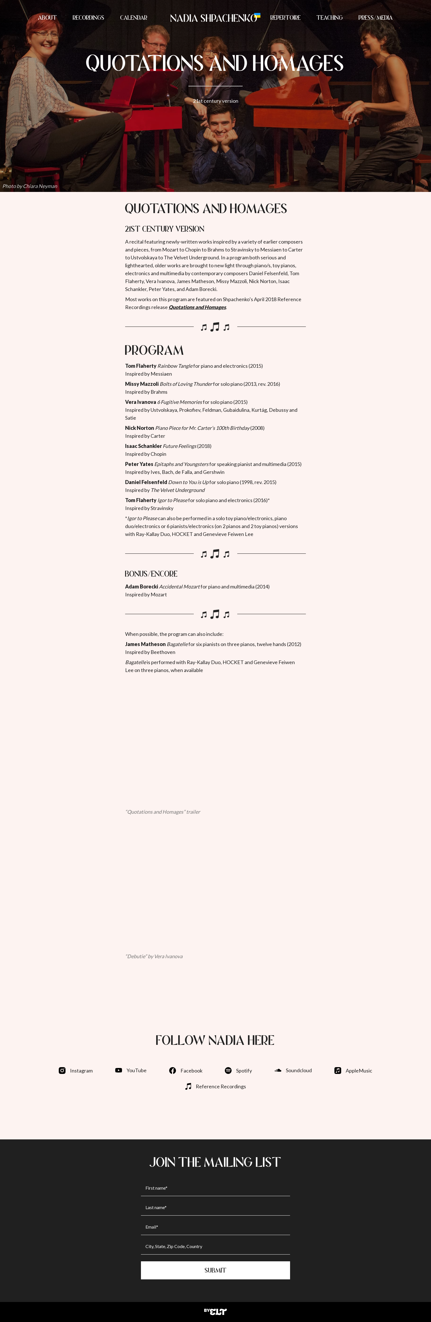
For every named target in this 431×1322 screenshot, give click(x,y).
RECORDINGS (89, 17)
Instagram (76, 1070)
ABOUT (47, 17)
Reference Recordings (215, 1086)
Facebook (186, 1070)
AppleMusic (353, 1070)
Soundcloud (293, 1070)
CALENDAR (133, 17)
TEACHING (330, 17)
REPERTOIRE (286, 17)
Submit (216, 1270)
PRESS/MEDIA (376, 17)
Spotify (238, 1070)
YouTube (131, 1070)
